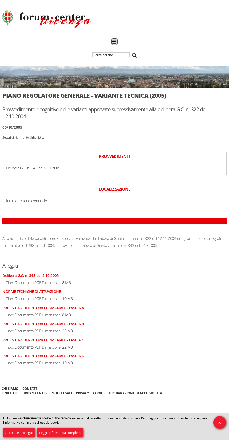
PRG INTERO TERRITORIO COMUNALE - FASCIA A (43, 307)
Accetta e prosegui (19, 432)
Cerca (134, 55)
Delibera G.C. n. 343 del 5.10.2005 (30, 275)
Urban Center (35, 393)
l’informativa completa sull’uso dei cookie (31, 422)
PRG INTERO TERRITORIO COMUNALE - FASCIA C (43, 340)
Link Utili (10, 393)
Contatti (30, 388)
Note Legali (62, 393)
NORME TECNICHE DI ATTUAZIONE (31, 291)
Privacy (82, 393)
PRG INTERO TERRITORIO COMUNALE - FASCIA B (43, 323)
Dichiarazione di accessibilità (135, 393)
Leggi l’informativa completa (60, 432)
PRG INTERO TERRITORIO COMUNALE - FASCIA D (43, 355)
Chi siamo (10, 388)
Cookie (99, 393)
